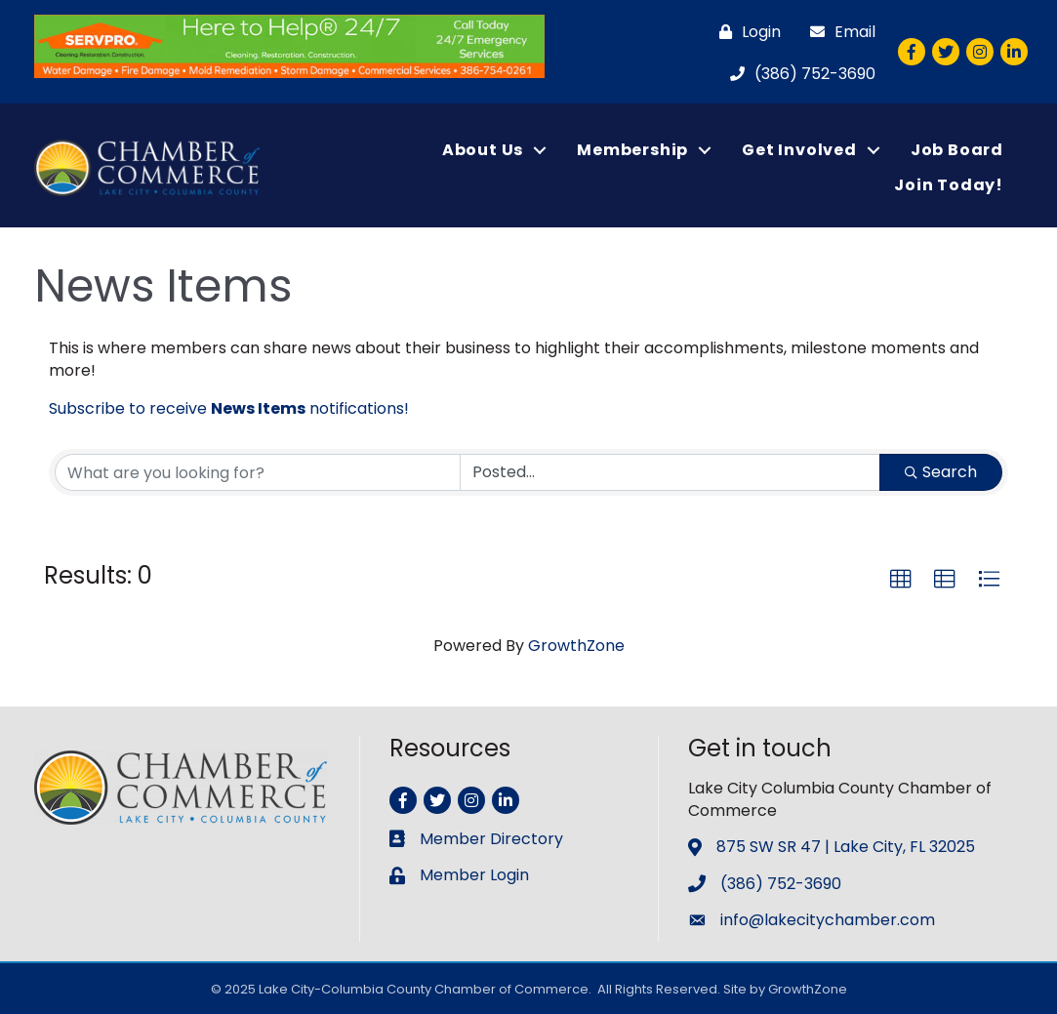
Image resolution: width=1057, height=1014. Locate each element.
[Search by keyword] (258, 472)
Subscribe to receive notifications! (229, 408)
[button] (900, 579)
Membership (632, 150)
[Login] (745, 31)
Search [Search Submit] (941, 472)
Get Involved (799, 150)
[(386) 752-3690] (797, 73)
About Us (482, 150)
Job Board (957, 150)
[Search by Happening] (670, 472)
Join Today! (948, 185)
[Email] (837, 31)
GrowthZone (576, 645)
